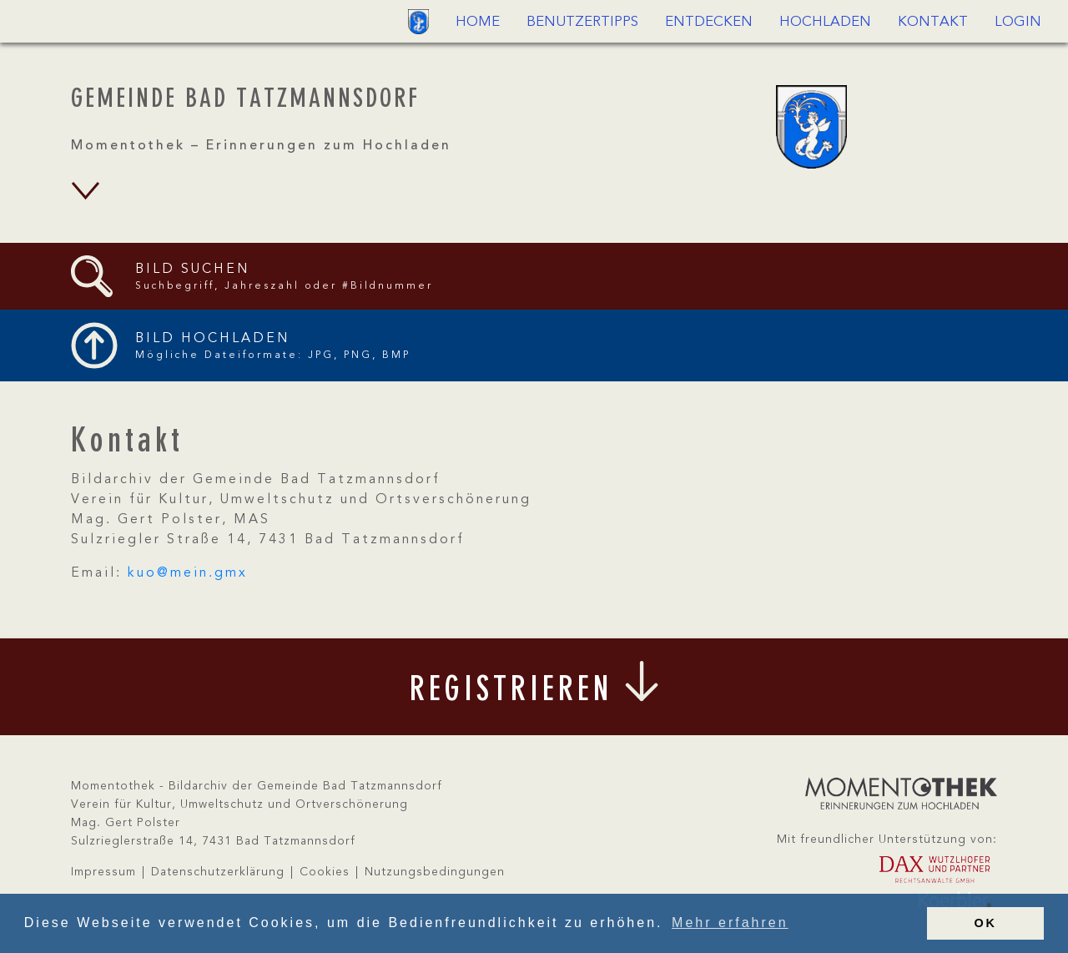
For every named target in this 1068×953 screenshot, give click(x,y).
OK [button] (985, 923)
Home (478, 22)
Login (1018, 22)
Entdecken (709, 22)
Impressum (103, 872)
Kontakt (933, 22)
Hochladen (825, 22)
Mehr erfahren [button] (730, 922)
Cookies (325, 872)
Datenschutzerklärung (218, 872)
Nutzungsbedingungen (435, 872)
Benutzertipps (582, 22)
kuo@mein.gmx (188, 573)
